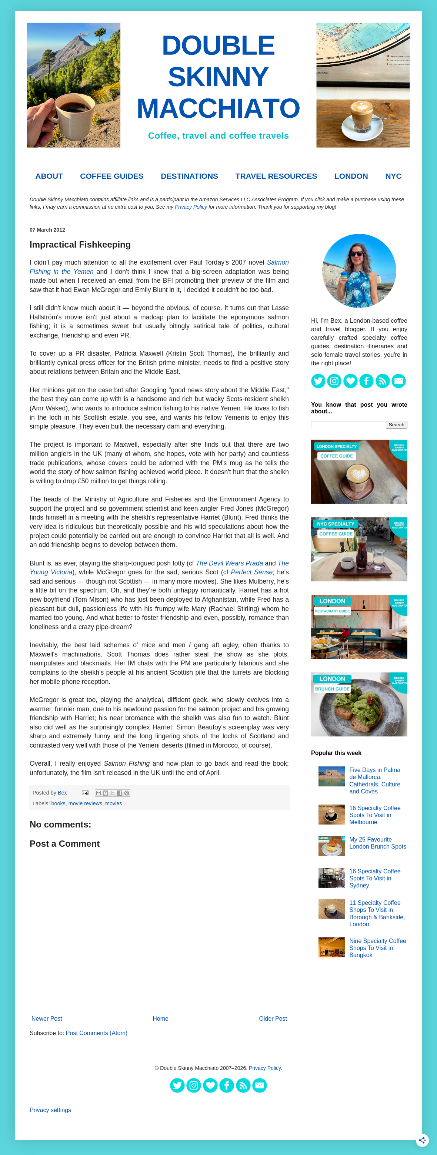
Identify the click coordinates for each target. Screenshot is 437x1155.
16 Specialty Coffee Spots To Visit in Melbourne (374, 815)
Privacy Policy (191, 207)
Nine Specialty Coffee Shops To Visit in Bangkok (377, 948)
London (351, 176)
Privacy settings (50, 1110)
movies (113, 803)
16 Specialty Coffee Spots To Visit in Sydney (374, 878)
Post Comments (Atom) (96, 1033)
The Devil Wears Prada (229, 563)
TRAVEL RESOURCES (276, 176)
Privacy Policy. (265, 1068)
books (58, 803)
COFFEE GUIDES (112, 176)
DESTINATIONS (189, 176)
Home (161, 1018)
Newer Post (46, 1018)
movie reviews (85, 803)
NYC (393, 176)
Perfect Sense (252, 572)
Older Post (273, 1018)
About (49, 176)
